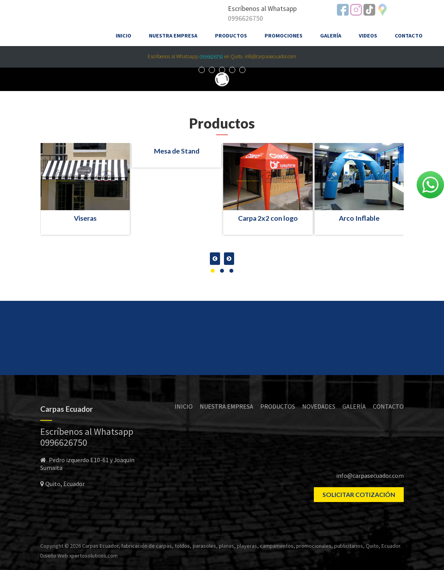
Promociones (284, 35)
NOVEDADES (318, 406)
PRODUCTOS (277, 406)
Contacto (409, 35)
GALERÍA (354, 406)
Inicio (123, 35)
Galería (330, 35)
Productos (231, 35)
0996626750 (245, 18)
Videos (368, 35)
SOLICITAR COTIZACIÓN (358, 494)
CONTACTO (388, 406)
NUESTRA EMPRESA (226, 406)
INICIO (184, 406)
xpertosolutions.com (93, 555)
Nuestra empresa (173, 35)
